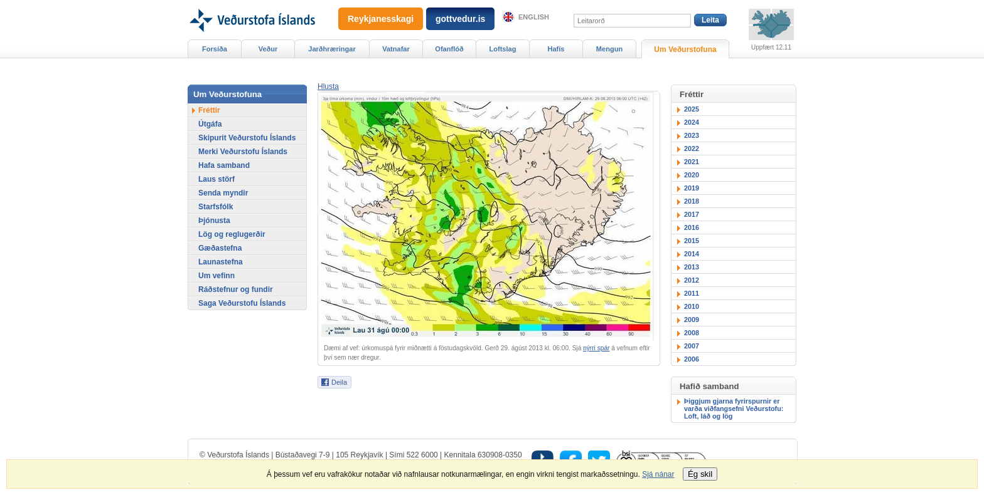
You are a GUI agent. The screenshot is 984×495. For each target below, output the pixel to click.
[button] (328, 86)
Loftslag (502, 49)
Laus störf (216, 179)
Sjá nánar (658, 474)
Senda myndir (223, 193)
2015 (691, 240)
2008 (691, 332)
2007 (691, 346)
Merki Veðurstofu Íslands (242, 151)
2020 (691, 175)
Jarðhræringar (331, 49)
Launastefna (220, 262)
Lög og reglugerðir (231, 234)
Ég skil (700, 474)
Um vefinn (216, 275)
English (533, 17)
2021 (691, 161)
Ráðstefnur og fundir (235, 289)
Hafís (556, 49)
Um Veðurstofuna (685, 49)
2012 (691, 280)
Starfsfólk (215, 206)
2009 (691, 319)
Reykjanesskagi (381, 19)
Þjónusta (214, 220)
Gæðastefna (220, 248)
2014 (691, 254)
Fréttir (209, 110)
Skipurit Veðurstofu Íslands (247, 137)
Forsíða (214, 49)
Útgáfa (210, 124)
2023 (691, 135)
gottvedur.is (460, 19)
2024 (691, 122)
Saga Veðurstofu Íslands (242, 303)
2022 (691, 148)
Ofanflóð (449, 49)
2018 (691, 201)
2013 (691, 267)
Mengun (609, 49)
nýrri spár (596, 348)
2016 (691, 227)
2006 (691, 359)
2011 (691, 293)
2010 (691, 306)
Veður (268, 49)
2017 (691, 214)
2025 (691, 109)
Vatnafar (396, 49)
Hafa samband (224, 165)
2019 (691, 188)
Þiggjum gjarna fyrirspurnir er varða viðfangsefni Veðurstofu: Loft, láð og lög (733, 408)
